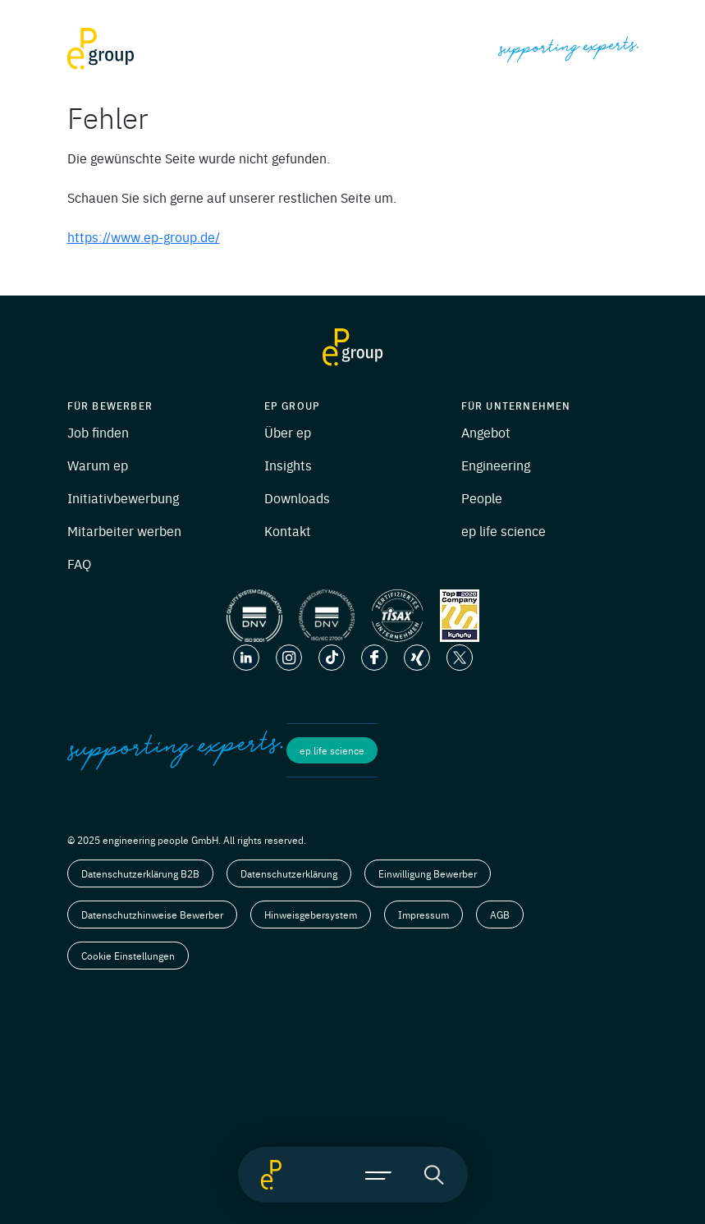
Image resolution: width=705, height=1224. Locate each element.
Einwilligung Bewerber (427, 873)
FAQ (79, 563)
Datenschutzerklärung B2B (140, 873)
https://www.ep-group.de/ (143, 236)
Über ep (287, 432)
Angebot (485, 432)
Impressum (423, 914)
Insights (288, 465)
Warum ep (97, 465)
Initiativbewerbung (123, 497)
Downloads (297, 497)
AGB (500, 914)
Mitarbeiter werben (124, 530)
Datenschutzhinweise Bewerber (152, 914)
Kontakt (287, 530)
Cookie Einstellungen (128, 955)
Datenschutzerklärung (288, 873)
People (481, 497)
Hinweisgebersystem (310, 914)
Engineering (495, 465)
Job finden (98, 432)
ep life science (503, 530)
